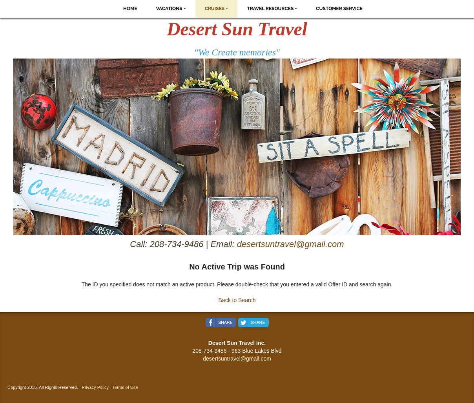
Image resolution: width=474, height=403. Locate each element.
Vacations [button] (169, 8)
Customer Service (339, 8)
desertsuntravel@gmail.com (290, 244)
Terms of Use (125, 387)
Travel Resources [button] (270, 8)
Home (130, 8)
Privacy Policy (95, 387)
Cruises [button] (215, 8)
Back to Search (237, 300)
